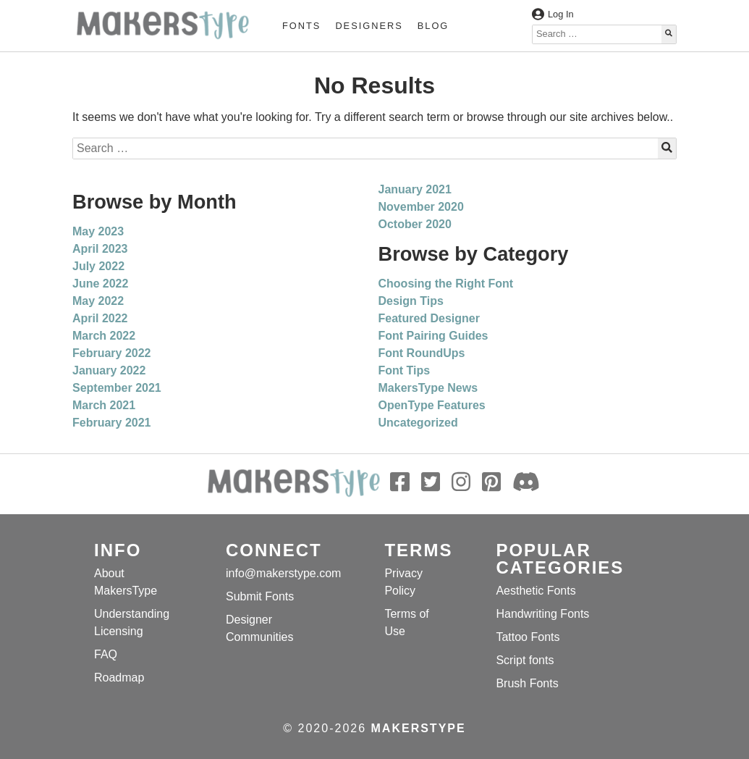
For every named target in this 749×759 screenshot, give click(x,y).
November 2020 (421, 207)
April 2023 (99, 249)
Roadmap (119, 677)
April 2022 (99, 318)
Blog (433, 25)
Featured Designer (429, 318)
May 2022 (98, 301)
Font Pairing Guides (433, 336)
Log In (553, 14)
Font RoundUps (421, 353)
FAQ (105, 654)
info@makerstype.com (283, 573)
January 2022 (108, 370)
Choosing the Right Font (446, 283)
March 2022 (103, 336)
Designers (368, 25)
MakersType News (428, 388)
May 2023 (98, 231)
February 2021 (111, 422)
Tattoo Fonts (527, 637)
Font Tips (404, 370)
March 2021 (103, 405)
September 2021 (116, 388)
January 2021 (415, 189)
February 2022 (111, 353)
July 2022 (98, 266)
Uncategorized (418, 422)
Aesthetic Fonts (535, 590)
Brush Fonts (527, 683)
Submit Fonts (260, 596)
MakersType (418, 728)
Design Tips (411, 301)
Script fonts (525, 660)
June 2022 (100, 283)
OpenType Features (432, 405)
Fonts (301, 25)
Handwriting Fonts (542, 614)
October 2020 (415, 224)
